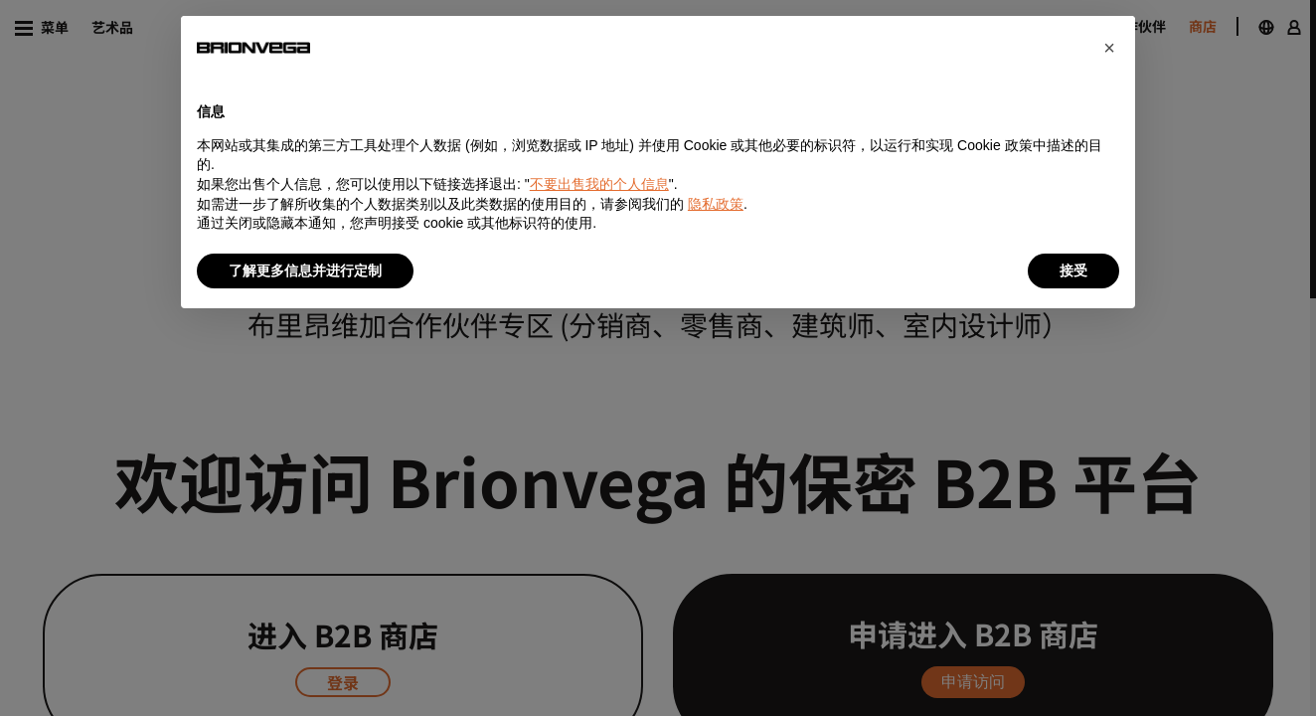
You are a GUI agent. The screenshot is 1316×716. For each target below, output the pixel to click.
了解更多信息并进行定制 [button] (305, 270)
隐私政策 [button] (715, 204)
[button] (1109, 48)
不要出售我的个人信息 (599, 184)
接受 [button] (1073, 270)
